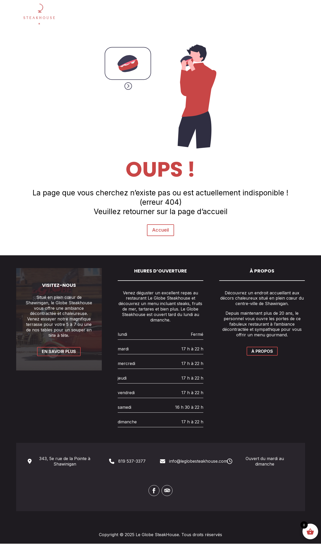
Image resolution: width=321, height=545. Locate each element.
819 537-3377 (132, 462)
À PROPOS (262, 352)
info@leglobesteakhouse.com (198, 462)
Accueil (161, 204)
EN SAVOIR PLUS (59, 352)
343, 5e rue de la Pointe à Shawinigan (64, 462)
